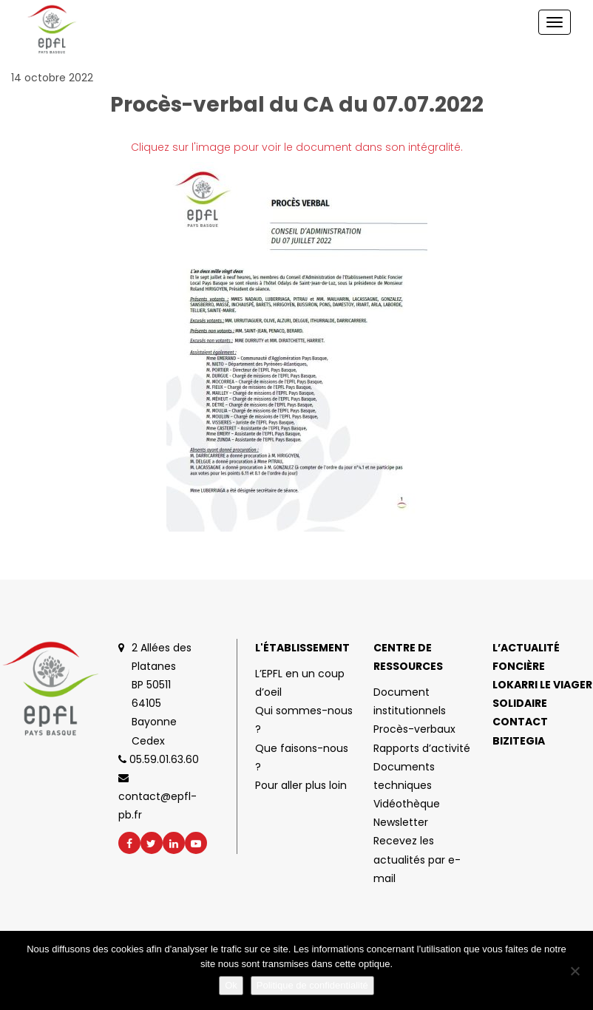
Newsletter (400, 822)
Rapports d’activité (421, 748)
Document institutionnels (409, 701)
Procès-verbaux (414, 729)
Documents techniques (404, 776)
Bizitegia (518, 740)
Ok (231, 985)
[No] (574, 970)
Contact (520, 721)
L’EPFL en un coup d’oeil (300, 682)
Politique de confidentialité (312, 985)
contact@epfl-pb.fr (157, 797)
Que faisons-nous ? (301, 757)
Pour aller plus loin (301, 785)
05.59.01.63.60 (158, 759)
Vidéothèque (406, 803)
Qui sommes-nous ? (304, 719)
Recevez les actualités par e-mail (417, 859)
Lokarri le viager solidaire (542, 694)
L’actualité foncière (526, 657)
